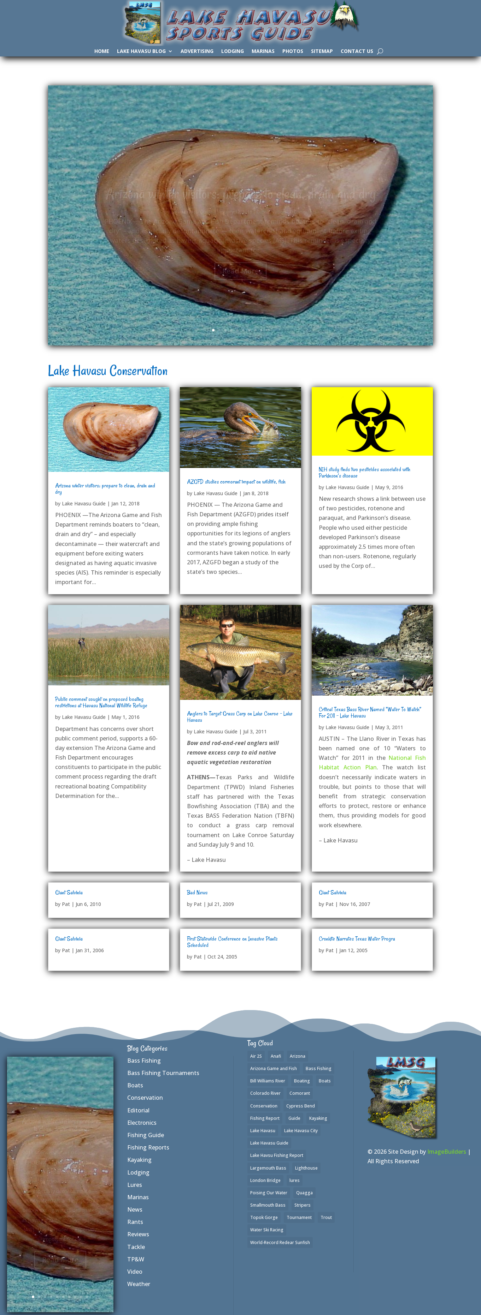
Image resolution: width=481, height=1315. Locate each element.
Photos (292, 51)
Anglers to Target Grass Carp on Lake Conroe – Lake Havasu (240, 717)
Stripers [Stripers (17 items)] (302, 1205)
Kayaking (139, 1160)
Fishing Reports (148, 1147)
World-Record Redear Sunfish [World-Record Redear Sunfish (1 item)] (280, 1242)
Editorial (138, 1110)
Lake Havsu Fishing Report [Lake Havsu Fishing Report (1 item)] (276, 1155)
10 (267, 330)
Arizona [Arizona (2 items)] (297, 1056)
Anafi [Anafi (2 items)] (276, 1056)
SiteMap (322, 51)
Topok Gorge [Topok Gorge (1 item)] (264, 1217)
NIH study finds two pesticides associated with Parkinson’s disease (364, 473)
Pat (66, 904)
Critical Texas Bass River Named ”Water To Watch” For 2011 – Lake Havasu (370, 712)
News (134, 1209)
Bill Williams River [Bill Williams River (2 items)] (267, 1081)
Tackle (136, 1247)
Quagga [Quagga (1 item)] (304, 1193)
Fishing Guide (145, 1135)
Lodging (232, 51)
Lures (134, 1185)
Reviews (138, 1234)
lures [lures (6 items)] (294, 1180)
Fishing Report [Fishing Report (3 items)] (265, 1118)
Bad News (197, 892)
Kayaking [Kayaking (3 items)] (318, 1118)
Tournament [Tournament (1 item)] (299, 1217)
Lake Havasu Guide (84, 503)
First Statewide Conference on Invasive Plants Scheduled (232, 942)
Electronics (142, 1123)
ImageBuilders (446, 1151)
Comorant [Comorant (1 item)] (299, 1093)
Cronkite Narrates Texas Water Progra (357, 939)
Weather (138, 1284)
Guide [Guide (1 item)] (294, 1118)
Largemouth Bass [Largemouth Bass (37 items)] (268, 1168)
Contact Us (357, 51)
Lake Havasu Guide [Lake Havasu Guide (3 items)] (269, 1143)
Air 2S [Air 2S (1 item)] (256, 1056)
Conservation (145, 1097)
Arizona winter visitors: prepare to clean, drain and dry (105, 489)
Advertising (197, 51)
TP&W (135, 1259)
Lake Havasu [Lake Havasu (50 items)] (262, 1131)
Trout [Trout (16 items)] (326, 1217)
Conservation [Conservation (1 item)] (263, 1106)
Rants (135, 1222)
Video (134, 1271)
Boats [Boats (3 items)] (325, 1081)
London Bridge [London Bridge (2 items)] (265, 1180)
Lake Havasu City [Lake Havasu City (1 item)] (301, 1131)
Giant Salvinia (69, 892)
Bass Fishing (144, 1060)
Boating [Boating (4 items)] (302, 1081)
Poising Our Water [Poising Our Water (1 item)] (268, 1193)
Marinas (263, 51)
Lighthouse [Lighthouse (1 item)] (306, 1168)
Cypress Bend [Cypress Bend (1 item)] (300, 1106)
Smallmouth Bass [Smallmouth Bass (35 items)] (268, 1205)
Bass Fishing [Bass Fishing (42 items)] (319, 1068)
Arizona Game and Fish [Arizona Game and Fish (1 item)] (273, 1068)
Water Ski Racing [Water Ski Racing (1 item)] (266, 1230)
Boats (135, 1085)
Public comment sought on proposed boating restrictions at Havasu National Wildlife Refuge (101, 702)
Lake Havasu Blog (141, 51)
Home (101, 51)
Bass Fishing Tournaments (163, 1073)
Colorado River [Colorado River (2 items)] (265, 1093)
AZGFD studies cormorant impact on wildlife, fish (236, 482)
